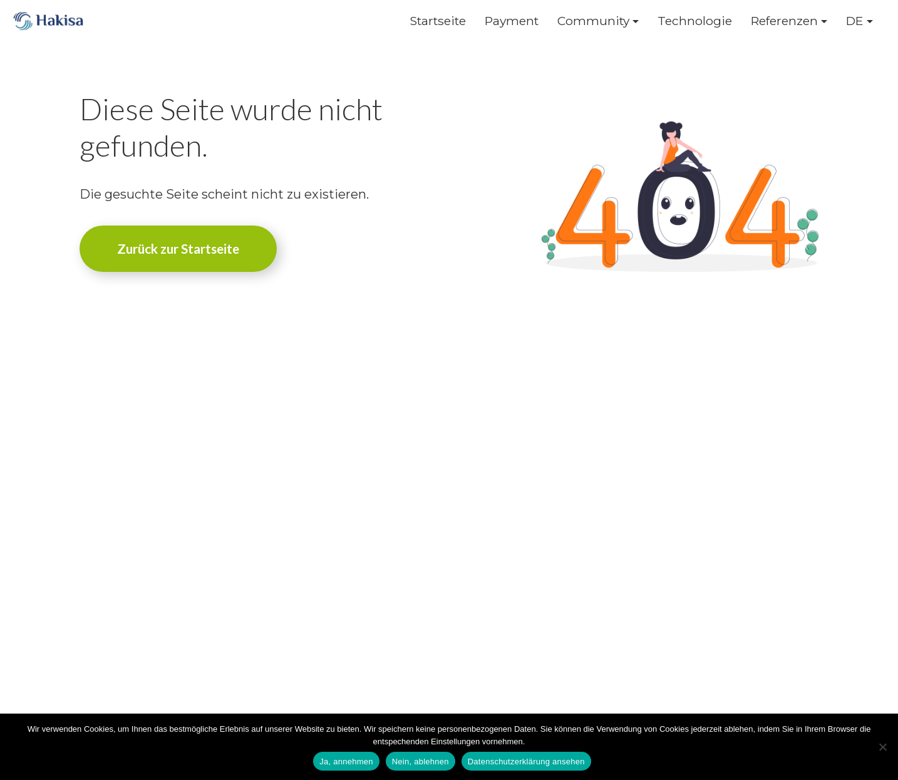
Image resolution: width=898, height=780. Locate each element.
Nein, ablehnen (420, 761)
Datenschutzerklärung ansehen (526, 761)
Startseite (438, 21)
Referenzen (784, 21)
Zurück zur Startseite (178, 248)
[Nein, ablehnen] (882, 747)
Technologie (695, 21)
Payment (512, 21)
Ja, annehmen (346, 761)
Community (593, 21)
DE (855, 21)
